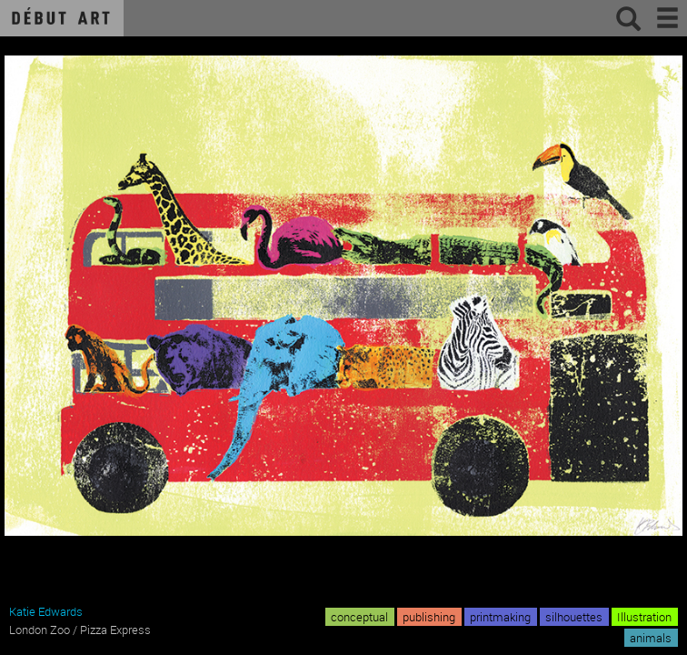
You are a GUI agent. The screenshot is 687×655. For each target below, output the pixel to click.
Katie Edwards (46, 611)
